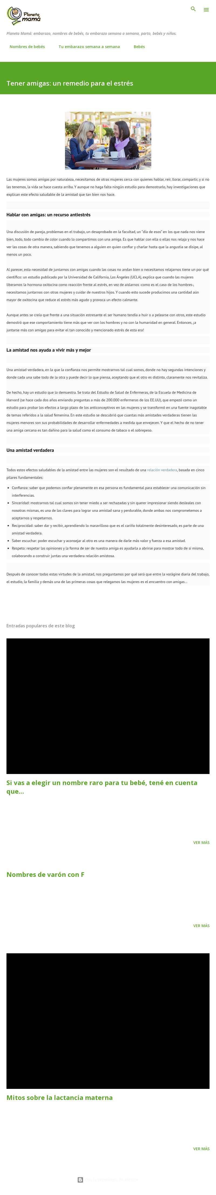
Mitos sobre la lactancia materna (59, 1097)
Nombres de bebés (24, 46)
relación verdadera (162, 469)
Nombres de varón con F (45, 874)
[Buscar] (193, 9)
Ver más (201, 842)
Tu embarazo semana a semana (86, 46)
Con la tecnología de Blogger (108, 1179)
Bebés (136, 46)
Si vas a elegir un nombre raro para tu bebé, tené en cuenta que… (101, 787)
